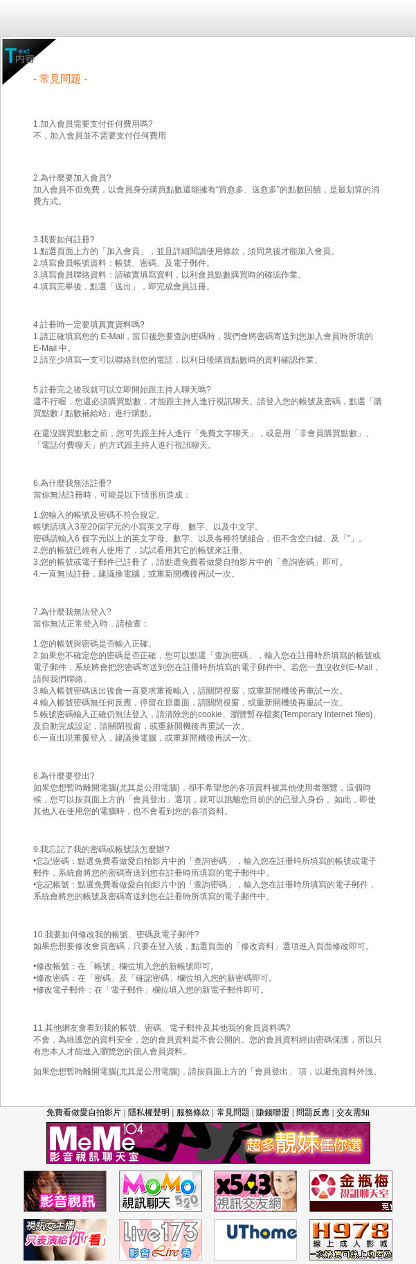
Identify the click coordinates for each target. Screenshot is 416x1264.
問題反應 (312, 1112)
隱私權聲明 (149, 1112)
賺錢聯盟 (272, 1112)
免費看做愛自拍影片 (83, 1112)
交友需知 (353, 1112)
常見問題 (233, 1112)
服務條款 (193, 1112)
